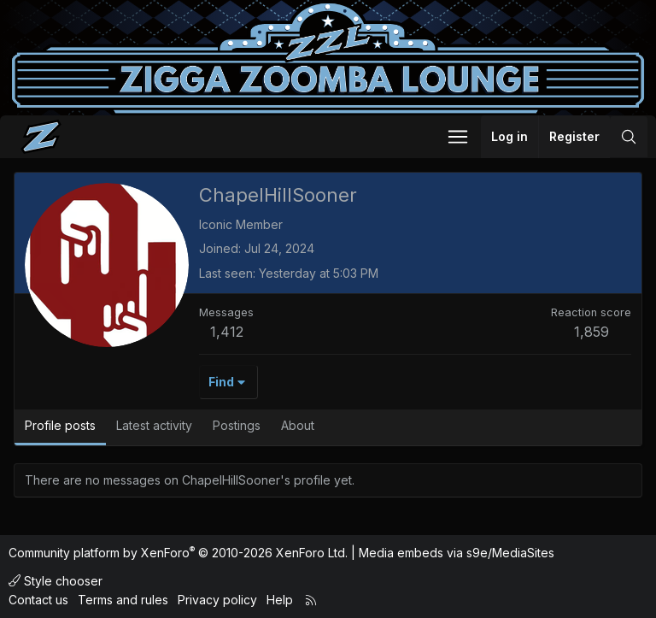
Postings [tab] (237, 425)
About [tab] (297, 425)
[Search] (628, 136)
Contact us (38, 599)
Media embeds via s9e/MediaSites (456, 552)
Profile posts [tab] (60, 425)
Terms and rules (123, 599)
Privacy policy (217, 599)
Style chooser (55, 581)
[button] (458, 137)
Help (279, 599)
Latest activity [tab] (154, 425)
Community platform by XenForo (178, 552)
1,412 (226, 331)
